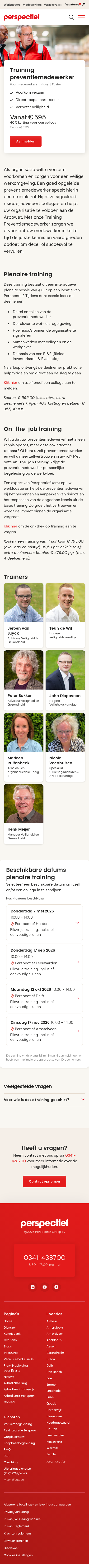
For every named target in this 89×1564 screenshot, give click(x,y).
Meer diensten (14, 1480)
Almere (52, 1321)
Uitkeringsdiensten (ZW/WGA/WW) (17, 1471)
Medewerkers (32, 5)
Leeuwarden (55, 1435)
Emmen (52, 1385)
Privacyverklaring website (22, 1519)
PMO (7, 1449)
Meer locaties (56, 1461)
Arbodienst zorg (15, 1383)
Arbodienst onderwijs (19, 1389)
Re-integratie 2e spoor (20, 1430)
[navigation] (21, 17)
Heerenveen (55, 1416)
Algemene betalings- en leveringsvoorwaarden (37, 1504)
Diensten (10, 1328)
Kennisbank (12, 1334)
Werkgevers (12, 5)
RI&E (7, 1456)
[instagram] (56, 1287)
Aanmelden (25, 141)
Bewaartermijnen (16, 1541)
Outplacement (14, 1437)
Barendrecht (55, 1353)
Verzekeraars (53, 5)
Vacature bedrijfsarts (19, 1359)
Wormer (52, 1448)
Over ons (10, 1340)
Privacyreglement (16, 1526)
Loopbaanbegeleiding (19, 1443)
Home (8, 1321)
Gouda (51, 1403)
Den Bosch (54, 1372)
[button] (81, 17)
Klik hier (11, 382)
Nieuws (9, 1377)
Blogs (8, 1346)
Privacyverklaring (16, 1512)
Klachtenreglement (17, 1533)
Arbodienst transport (19, 1396)
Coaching (11, 1462)
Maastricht (54, 1442)
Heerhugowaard (58, 1423)
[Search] (71, 17)
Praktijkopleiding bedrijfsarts (16, 1367)
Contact (9, 1402)
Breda (51, 1359)
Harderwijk (54, 1410)
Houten (52, 1429)
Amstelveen (55, 1334)
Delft (50, 1365)
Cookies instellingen (18, 1555)
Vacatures (11, 1353)
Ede (49, 1378)
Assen (51, 1346)
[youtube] (44, 1287)
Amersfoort (55, 1328)
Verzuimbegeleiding (18, 1424)
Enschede (54, 1391)
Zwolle (51, 1454)
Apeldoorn (54, 1340)
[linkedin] (32, 1287)
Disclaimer (11, 1548)
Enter (50, 1397)
